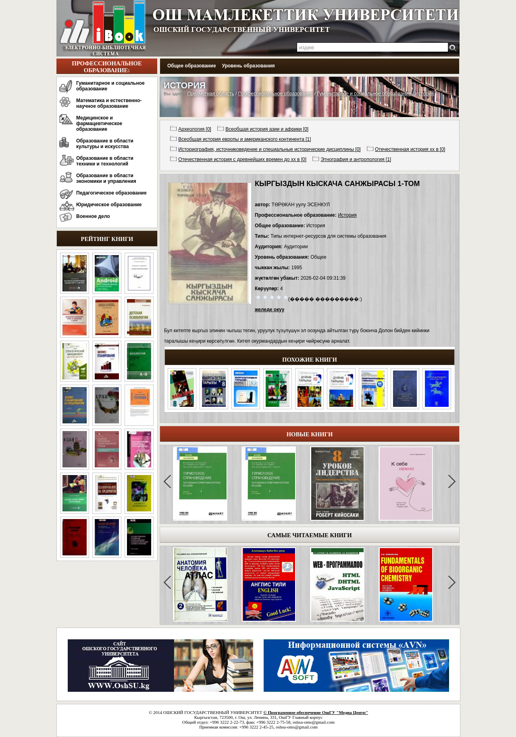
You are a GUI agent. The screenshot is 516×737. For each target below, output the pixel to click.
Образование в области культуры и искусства (104, 143)
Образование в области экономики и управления (106, 178)
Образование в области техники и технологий (104, 161)
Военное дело (93, 216)
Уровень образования (248, 66)
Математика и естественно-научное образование (108, 103)
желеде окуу (269, 309)
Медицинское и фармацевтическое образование (99, 123)
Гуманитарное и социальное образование (110, 86)
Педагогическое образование (111, 193)
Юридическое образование (109, 204)
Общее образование (191, 66)
